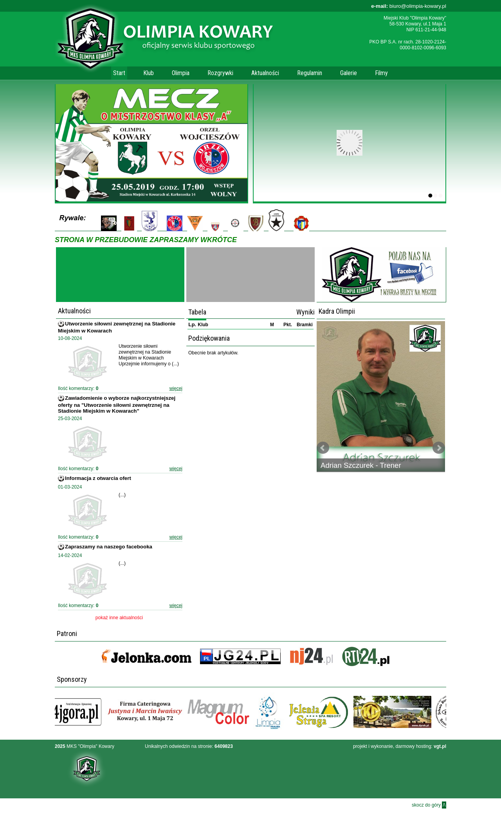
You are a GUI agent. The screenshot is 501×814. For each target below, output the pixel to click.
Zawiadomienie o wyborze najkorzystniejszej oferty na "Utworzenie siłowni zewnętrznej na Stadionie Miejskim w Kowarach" (116, 404)
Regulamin (309, 73)
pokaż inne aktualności (119, 617)
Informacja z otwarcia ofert (98, 478)
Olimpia (180, 73)
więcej (175, 388)
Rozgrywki (220, 73)
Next (439, 448)
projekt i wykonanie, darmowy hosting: (399, 746)
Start (119, 73)
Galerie (348, 73)
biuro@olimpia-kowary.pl (408, 6)
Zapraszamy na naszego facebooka (108, 547)
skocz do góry (429, 805)
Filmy (381, 73)
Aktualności (265, 73)
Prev (323, 448)
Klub (148, 73)
